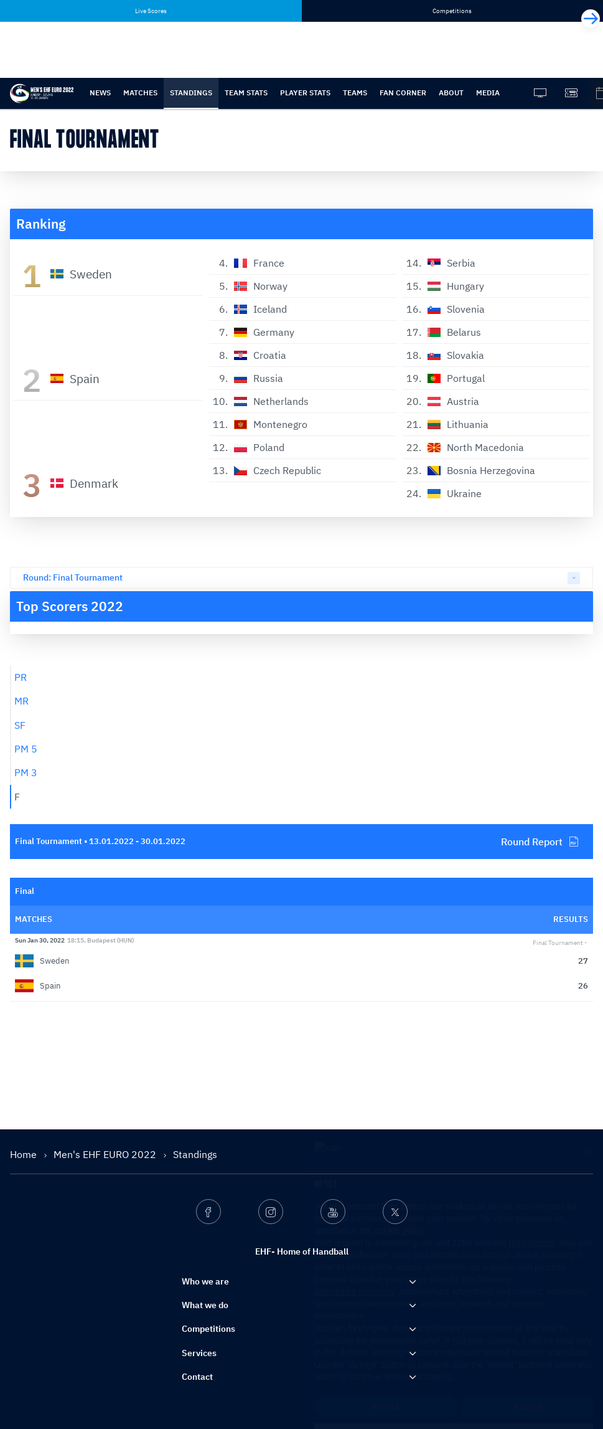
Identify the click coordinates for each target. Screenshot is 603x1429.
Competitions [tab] (452, 11)
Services (199, 1353)
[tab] (301, 677)
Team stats (246, 92)
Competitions (208, 1328)
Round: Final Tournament (73, 577)
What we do (205, 1305)
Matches (140, 92)
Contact (197, 1376)
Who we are (205, 1281)
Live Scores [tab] (151, 11)
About (451, 92)
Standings (191, 92)
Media (488, 92)
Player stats (305, 92)
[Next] (590, 18)
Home (24, 1154)
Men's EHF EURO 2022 (106, 1154)
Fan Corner (403, 92)
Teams (355, 92)
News (100, 92)
